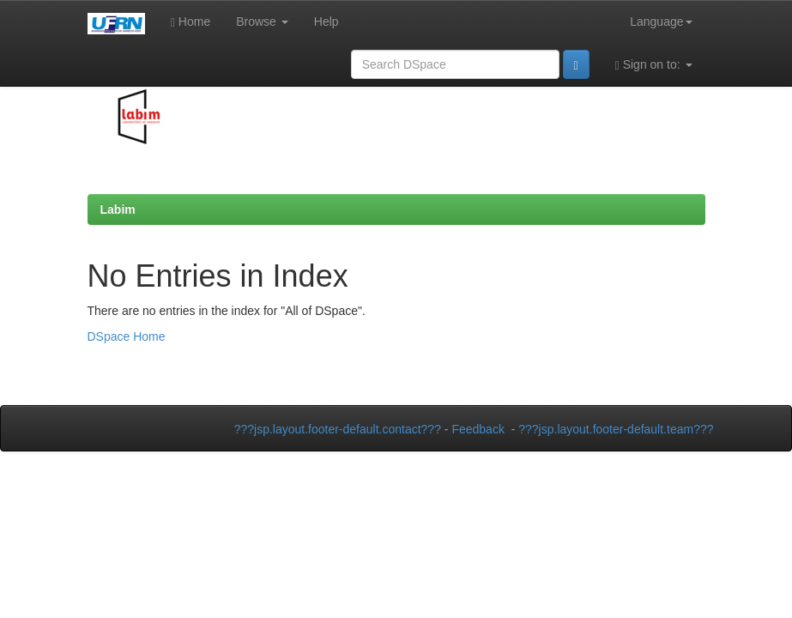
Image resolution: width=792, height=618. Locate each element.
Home (190, 22)
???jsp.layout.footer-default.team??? (615, 429)
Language (661, 21)
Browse (262, 21)
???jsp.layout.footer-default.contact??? (337, 429)
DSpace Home (127, 336)
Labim (118, 209)
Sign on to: (653, 65)
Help (326, 21)
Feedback (477, 429)
